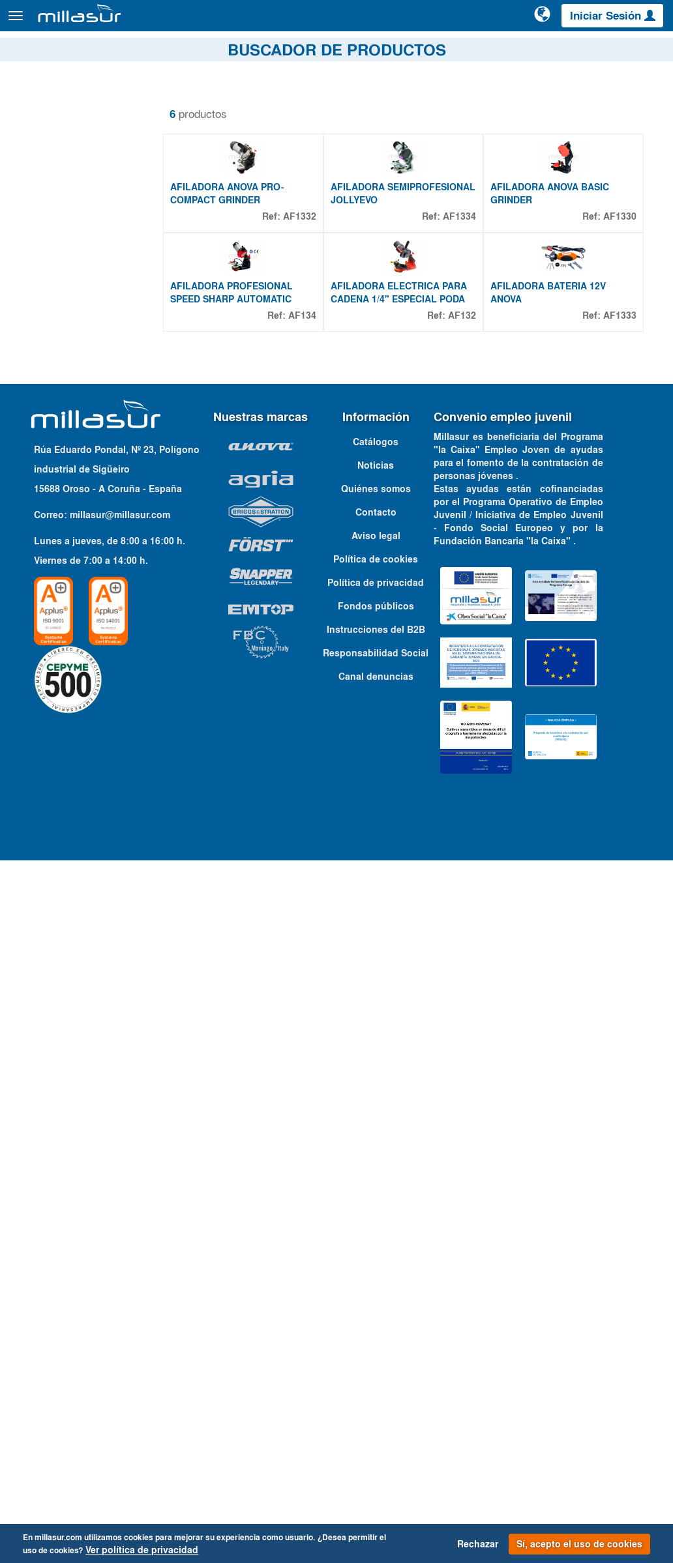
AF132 (462, 451)
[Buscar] (494, 22)
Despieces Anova (495, 51)
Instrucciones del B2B (376, 1331)
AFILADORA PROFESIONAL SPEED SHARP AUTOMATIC (231, 429)
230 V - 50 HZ (70, 878)
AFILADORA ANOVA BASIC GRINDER (549, 261)
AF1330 (619, 284)
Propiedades (59, 806)
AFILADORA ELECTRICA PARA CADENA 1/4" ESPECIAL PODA (399, 429)
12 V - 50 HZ (67, 847)
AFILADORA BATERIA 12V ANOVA (548, 429)
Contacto (653, 51)
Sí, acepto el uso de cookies (579, 1544)
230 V (53, 862)
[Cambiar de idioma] (543, 20)
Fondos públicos (376, 1308)
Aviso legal (375, 1237)
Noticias (375, 1167)
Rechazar (477, 1544)
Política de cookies (375, 1261)
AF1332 (299, 284)
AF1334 (459, 284)
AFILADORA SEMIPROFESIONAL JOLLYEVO (403, 261)
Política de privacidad (375, 1284)
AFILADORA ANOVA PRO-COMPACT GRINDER (227, 261)
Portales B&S (560, 51)
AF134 (302, 451)
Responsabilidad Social (375, 1355)
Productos (156, 21)
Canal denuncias (375, 1378)
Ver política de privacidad (141, 1549)
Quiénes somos (376, 1190)
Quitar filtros (48, 104)
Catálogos (610, 51)
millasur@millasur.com (120, 1216)
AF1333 (619, 451)
